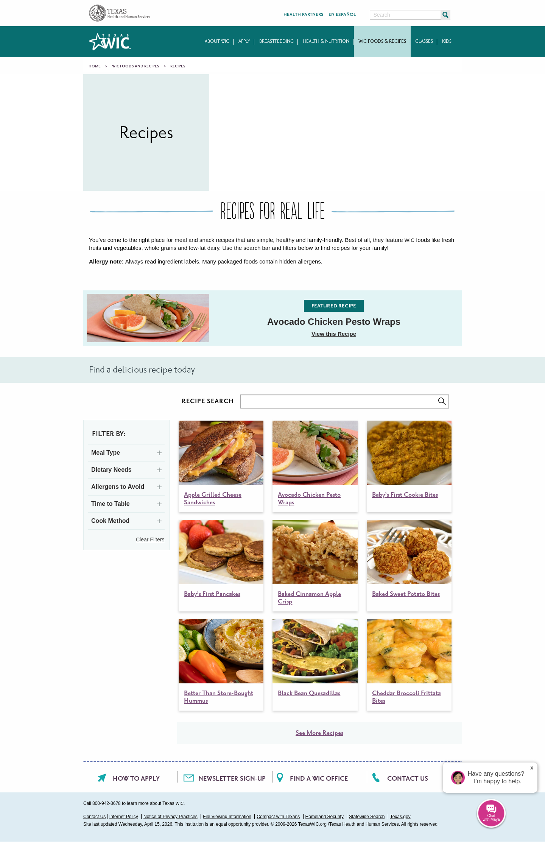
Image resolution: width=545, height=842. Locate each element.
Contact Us (407, 779)
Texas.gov (400, 816)
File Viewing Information (227, 816)
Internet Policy (123, 816)
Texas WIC (110, 41)
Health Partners (303, 14)
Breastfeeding (276, 41)
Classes (424, 41)
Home (95, 66)
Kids (447, 41)
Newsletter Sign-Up (232, 779)
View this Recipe (333, 334)
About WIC (217, 41)
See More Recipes (319, 733)
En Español (342, 14)
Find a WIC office (319, 779)
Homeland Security (324, 816)
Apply (244, 41)
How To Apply (136, 779)
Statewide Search (367, 816)
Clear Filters (150, 539)
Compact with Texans (278, 816)
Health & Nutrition (326, 41)
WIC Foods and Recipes (135, 66)
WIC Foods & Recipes (382, 41)
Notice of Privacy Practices (170, 816)
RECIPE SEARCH (208, 401)
